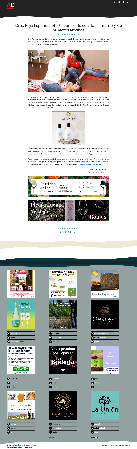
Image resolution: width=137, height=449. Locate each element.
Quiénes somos (31, 445)
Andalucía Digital (18, 445)
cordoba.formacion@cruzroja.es (91, 164)
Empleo (73, 232)
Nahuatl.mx (126, 445)
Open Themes (115, 445)
